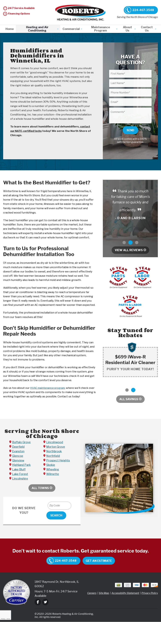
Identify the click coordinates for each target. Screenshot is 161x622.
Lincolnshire (20, 478)
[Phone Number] (130, 93)
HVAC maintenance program (48, 387)
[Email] (130, 102)
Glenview (18, 460)
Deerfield (18, 447)
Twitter (45, 602)
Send (130, 130)
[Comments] (130, 115)
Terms (8, 618)
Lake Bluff (19, 469)
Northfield (53, 456)
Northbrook (54, 451)
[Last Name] (130, 83)
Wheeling (52, 469)
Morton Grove (55, 447)
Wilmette (52, 474)
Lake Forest (20, 474)
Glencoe (17, 456)
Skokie (50, 465)
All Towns (40, 488)
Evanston (18, 451)
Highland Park (21, 465)
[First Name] (130, 74)
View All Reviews (129, 250)
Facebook (38, 602)
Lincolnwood (54, 442)
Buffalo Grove (21, 442)
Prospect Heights (58, 460)
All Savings (128, 399)
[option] (130, 204)
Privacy (3, 618)
